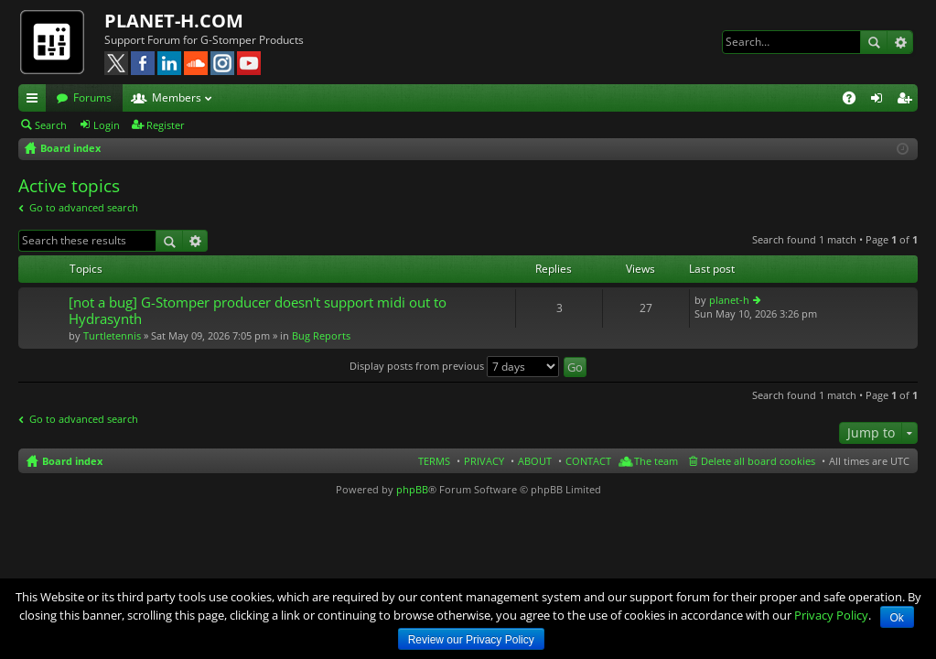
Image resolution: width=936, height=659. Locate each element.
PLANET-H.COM (173, 20)
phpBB (412, 489)
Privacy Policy (831, 615)
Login (106, 125)
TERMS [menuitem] (434, 461)
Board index (72, 461)
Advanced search (900, 42)
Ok (897, 617)
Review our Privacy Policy (471, 639)
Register (165, 125)
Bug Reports (321, 335)
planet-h (729, 300)
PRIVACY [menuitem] (484, 461)
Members (176, 97)
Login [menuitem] (880, 101)
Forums (92, 97)
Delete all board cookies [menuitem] (758, 461)
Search (874, 42)
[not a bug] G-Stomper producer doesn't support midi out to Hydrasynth (257, 311)
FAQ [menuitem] (855, 101)
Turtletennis (112, 335)
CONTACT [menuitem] (588, 461)
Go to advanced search (83, 207)
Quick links (36, 101)
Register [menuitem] (908, 101)
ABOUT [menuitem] (535, 461)
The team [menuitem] (656, 461)
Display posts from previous (454, 366)
